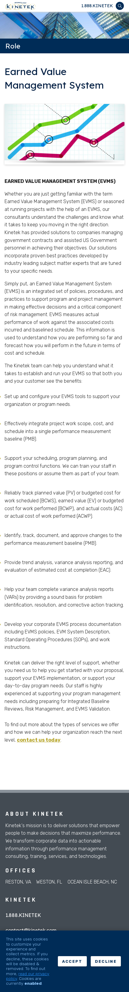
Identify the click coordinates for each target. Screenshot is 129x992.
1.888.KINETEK (97, 5)
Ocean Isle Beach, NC (92, 882)
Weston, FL (49, 882)
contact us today (39, 740)
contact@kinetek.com (30, 930)
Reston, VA (18, 882)
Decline (106, 961)
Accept (72, 961)
